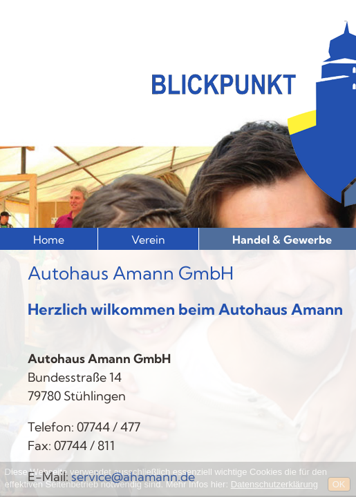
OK (339, 484)
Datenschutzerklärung (274, 484)
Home (48, 239)
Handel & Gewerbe (282, 239)
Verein (148, 239)
